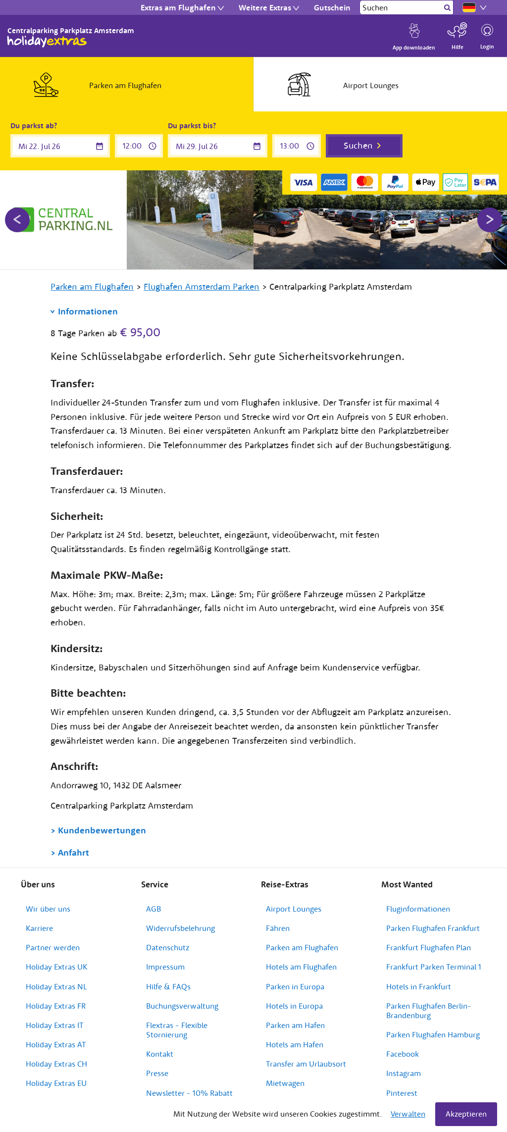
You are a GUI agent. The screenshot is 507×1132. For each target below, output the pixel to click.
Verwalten (408, 1114)
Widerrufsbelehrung (180, 928)
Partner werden (53, 947)
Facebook (402, 1054)
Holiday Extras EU (56, 1083)
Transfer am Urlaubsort (306, 1064)
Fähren (278, 928)
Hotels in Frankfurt (418, 986)
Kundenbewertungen (102, 830)
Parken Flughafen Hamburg (433, 1034)
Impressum (165, 967)
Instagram (403, 1073)
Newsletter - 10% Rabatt (189, 1093)
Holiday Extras (47, 41)
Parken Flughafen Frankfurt (433, 928)
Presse (157, 1073)
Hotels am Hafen (294, 1044)
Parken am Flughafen (302, 947)
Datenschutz (167, 947)
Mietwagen (285, 1083)
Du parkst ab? (33, 125)
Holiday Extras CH (56, 1064)
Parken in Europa (295, 986)
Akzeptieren (466, 1114)
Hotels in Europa (294, 1006)
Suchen (358, 145)
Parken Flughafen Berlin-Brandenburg (428, 1010)
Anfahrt (73, 852)
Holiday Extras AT (56, 1044)
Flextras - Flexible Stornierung (176, 1029)
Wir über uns (48, 909)
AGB (153, 909)
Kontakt (159, 1054)
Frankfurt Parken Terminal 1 (433, 967)
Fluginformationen (418, 909)
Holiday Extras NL (56, 986)
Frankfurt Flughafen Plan (428, 947)
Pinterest (401, 1093)
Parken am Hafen (295, 1025)
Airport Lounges (293, 909)
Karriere (39, 928)
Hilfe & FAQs (168, 986)
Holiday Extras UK (56, 967)
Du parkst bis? (192, 125)
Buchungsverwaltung (182, 1006)
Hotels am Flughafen (301, 967)
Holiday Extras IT (55, 1025)
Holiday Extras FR (56, 1006)
